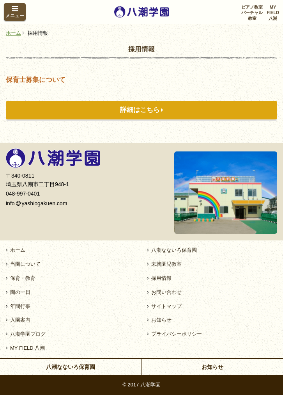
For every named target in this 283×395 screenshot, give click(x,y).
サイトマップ (166, 306)
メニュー (14, 15)
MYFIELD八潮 (273, 13)
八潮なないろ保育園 (174, 250)
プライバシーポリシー (176, 334)
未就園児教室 (166, 264)
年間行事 (20, 306)
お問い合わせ (166, 292)
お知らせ (161, 320)
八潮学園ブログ (28, 334)
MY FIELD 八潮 (27, 348)
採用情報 (161, 278)
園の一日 (20, 292)
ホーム (17, 250)
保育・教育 (22, 278)
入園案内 (20, 320)
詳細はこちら (140, 110)
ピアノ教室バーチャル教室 (252, 13)
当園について (25, 264)
